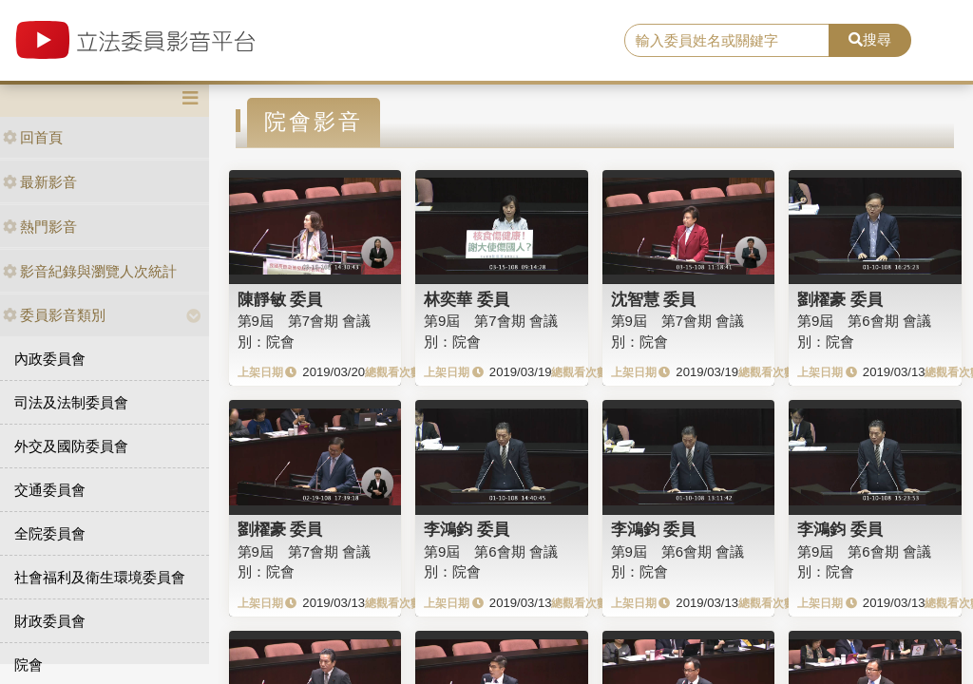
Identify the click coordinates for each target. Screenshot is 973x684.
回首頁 (33, 137)
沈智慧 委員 (653, 299)
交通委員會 (50, 490)
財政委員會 (50, 621)
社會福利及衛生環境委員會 (99, 577)
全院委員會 (50, 533)
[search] (727, 41)
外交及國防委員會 (71, 446)
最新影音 (40, 182)
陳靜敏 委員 (280, 299)
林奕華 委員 (466, 299)
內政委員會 (50, 359)
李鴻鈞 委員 (466, 529)
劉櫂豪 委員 (840, 299)
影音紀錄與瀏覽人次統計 (90, 271)
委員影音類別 (54, 315)
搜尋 (870, 39)
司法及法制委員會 (71, 402)
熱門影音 (40, 226)
